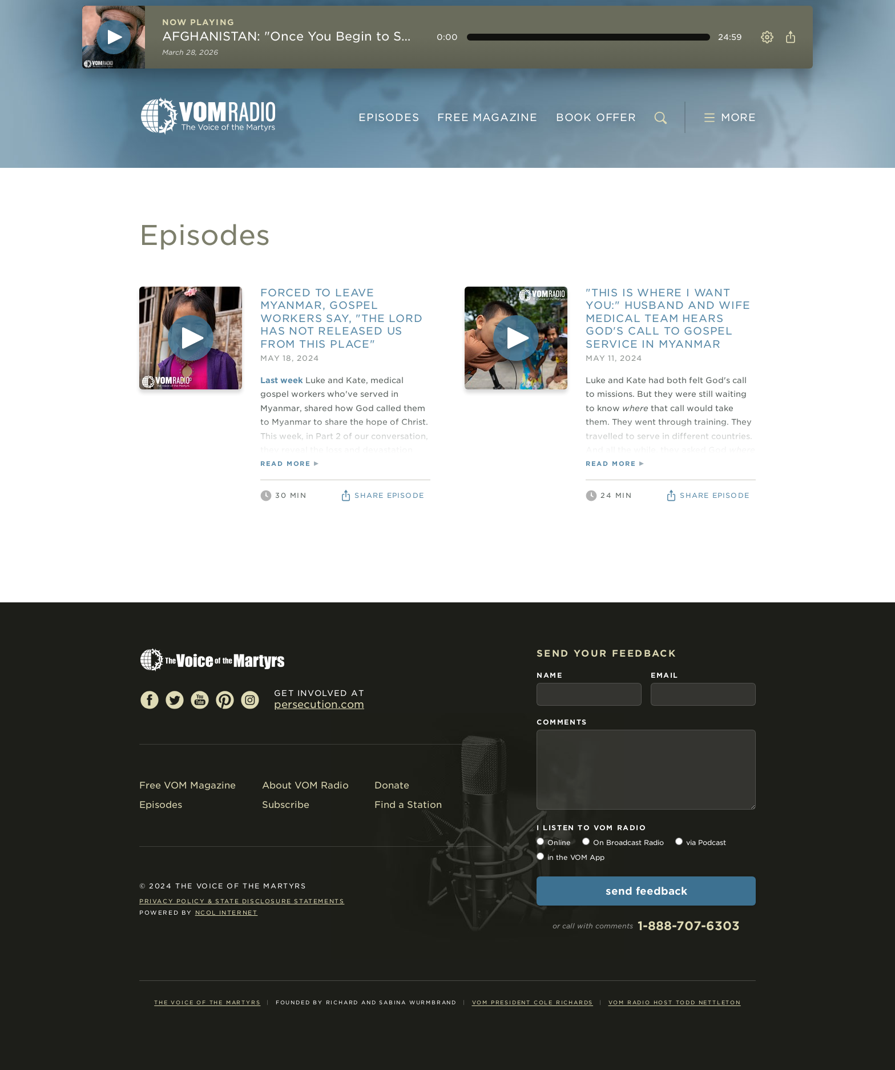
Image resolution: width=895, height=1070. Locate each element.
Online (559, 842)
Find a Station (408, 804)
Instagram (250, 699)
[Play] (113, 37)
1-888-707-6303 (689, 926)
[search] (660, 117)
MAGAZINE (487, 117)
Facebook (149, 699)
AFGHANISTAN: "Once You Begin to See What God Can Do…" (289, 36)
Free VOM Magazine (187, 785)
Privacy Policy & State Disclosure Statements (241, 901)
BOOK (596, 117)
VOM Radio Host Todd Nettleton (674, 1002)
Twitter (174, 699)
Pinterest (225, 699)
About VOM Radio (305, 785)
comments (562, 722)
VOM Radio (208, 116)
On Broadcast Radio (628, 842)
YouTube (200, 699)
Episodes (388, 117)
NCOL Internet (226, 912)
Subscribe (285, 804)
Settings (767, 37)
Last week (281, 380)
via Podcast (706, 842)
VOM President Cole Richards (533, 1002)
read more (285, 464)
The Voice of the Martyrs (207, 1002)
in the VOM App (575, 857)
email (665, 675)
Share (789, 37)
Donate (391, 785)
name (549, 675)
